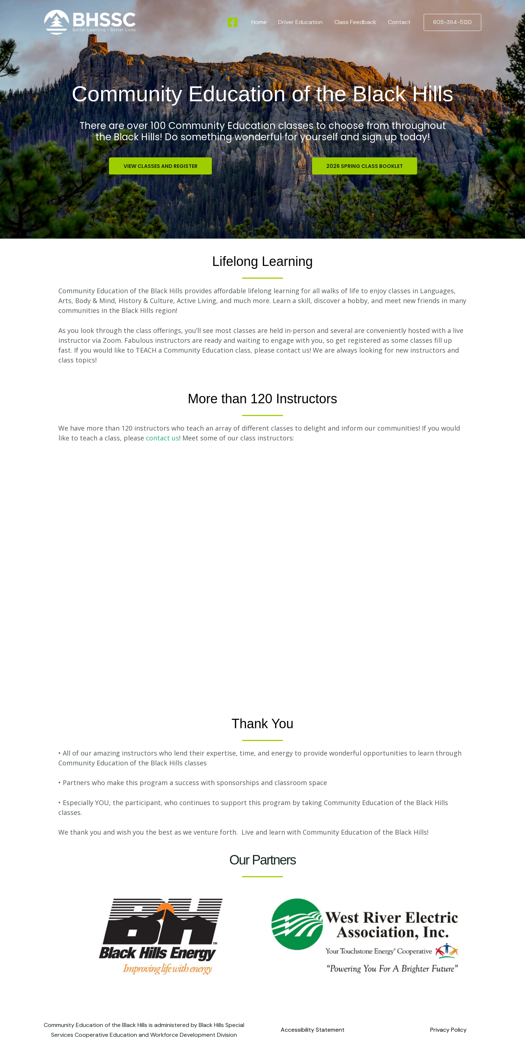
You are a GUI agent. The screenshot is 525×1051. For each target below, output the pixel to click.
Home (259, 22)
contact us (162, 438)
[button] (452, 22)
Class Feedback (355, 22)
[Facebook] (232, 22)
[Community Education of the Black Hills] (90, 22)
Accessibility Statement (313, 1030)
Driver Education (300, 22)
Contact (399, 22)
